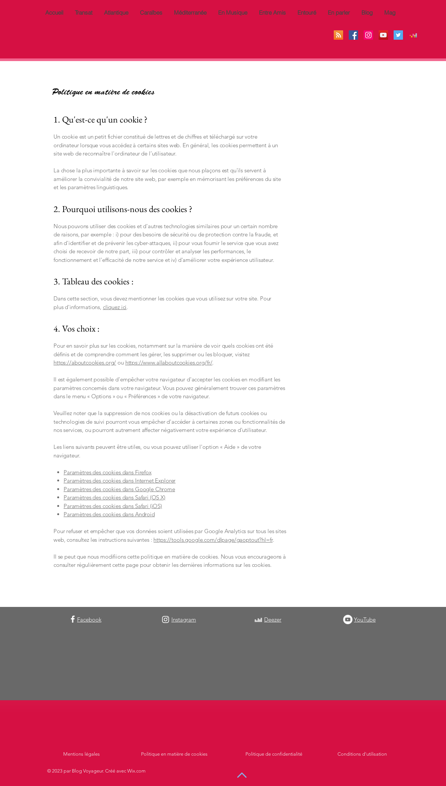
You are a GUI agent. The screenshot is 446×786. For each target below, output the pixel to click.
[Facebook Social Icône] (353, 35)
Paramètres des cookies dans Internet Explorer (119, 480)
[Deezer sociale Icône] (413, 35)
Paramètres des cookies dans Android (109, 514)
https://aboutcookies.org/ (85, 362)
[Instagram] (165, 619)
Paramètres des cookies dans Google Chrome (119, 489)
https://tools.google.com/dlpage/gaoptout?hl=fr (212, 539)
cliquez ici (114, 307)
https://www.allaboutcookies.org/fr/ (169, 362)
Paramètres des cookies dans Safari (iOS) (113, 506)
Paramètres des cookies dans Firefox (108, 472)
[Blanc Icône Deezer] (258, 620)
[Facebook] (72, 619)
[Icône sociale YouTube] (383, 35)
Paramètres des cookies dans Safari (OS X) (114, 497)
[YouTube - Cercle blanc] (347, 619)
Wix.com (136, 771)
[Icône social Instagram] (368, 35)
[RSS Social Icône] (338, 35)
